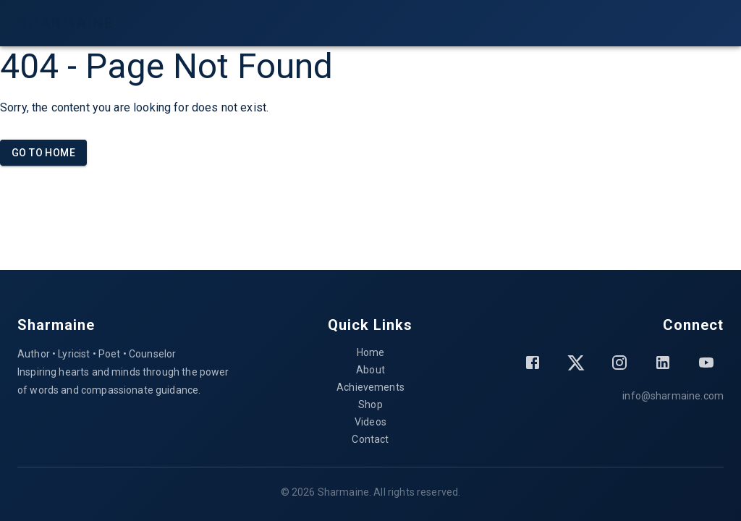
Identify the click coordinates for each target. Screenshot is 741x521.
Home (371, 352)
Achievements (370, 387)
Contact (370, 439)
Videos (370, 422)
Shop (370, 404)
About (370, 370)
